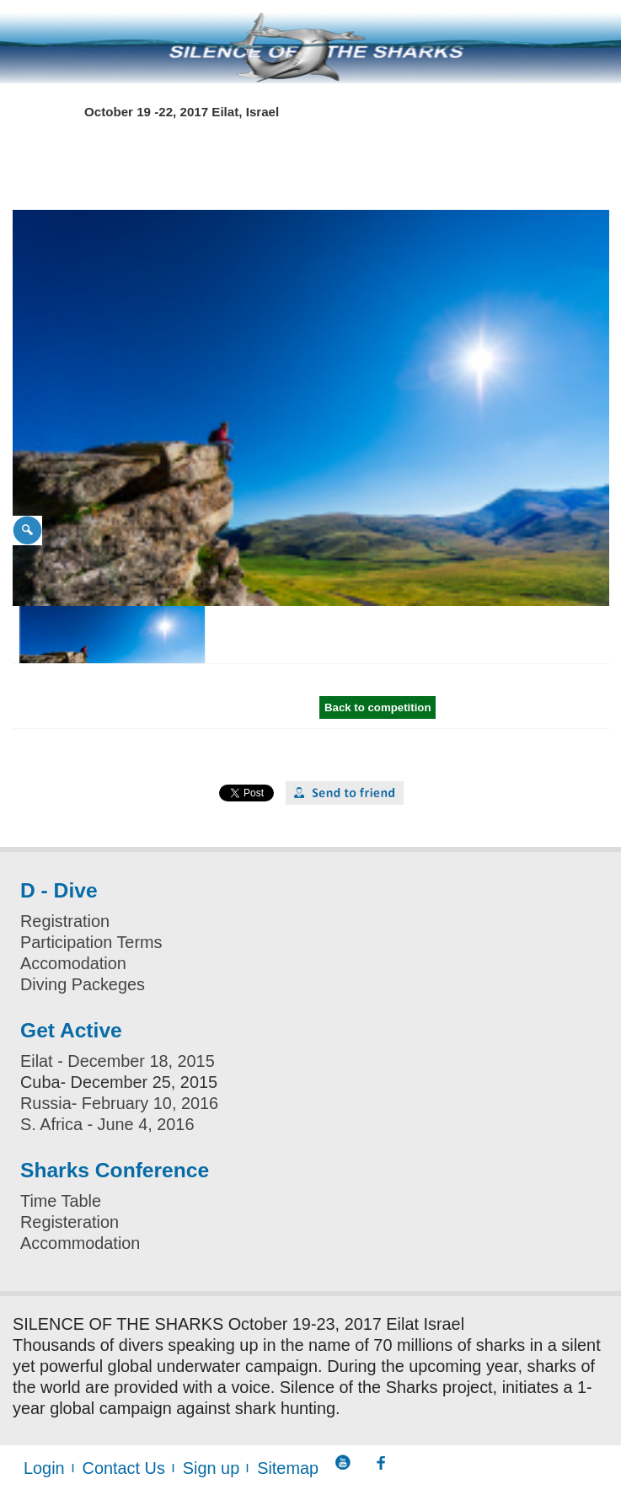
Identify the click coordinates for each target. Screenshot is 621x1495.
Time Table (60, 1201)
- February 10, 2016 (145, 1103)
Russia (46, 1103)
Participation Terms (91, 942)
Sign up (211, 1468)
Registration (65, 921)
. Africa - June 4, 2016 (112, 1124)
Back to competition (377, 707)
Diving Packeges (82, 984)
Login (44, 1468)
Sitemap (288, 1468)
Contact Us (124, 1468)
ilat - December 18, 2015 (122, 1061)
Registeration (69, 1222)
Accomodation (73, 963)
